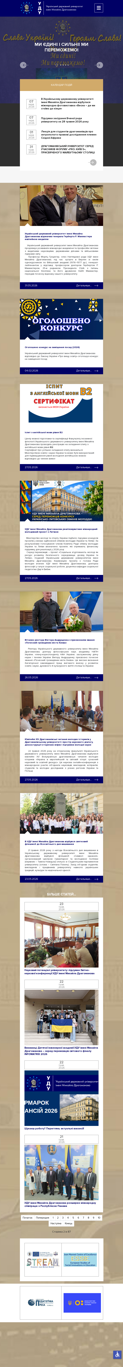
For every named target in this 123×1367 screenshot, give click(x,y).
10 (99, 1217)
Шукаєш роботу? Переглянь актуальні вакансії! (54, 1128)
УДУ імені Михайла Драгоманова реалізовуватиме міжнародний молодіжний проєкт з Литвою (61, 530)
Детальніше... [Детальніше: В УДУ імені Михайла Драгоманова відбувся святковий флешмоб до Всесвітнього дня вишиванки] (87, 879)
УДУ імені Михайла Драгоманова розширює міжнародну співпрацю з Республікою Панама (60, 1204)
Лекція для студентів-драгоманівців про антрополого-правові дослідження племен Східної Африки (68, 134)
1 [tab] (56, 65)
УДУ (39, 7)
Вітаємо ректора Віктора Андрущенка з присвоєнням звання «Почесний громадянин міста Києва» (60, 641)
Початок (27, 1217)
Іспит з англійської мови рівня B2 (44, 432)
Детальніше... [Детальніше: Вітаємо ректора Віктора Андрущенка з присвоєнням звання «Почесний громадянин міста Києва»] (87, 677)
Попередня (42, 1217)
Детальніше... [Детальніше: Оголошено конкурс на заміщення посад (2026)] (87, 370)
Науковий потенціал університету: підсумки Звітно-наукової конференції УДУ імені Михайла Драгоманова (59, 972)
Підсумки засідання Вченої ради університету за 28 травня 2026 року (65, 120)
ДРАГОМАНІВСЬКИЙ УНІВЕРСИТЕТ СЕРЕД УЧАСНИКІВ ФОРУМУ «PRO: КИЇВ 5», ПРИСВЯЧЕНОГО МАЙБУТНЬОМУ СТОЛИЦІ (68, 149)
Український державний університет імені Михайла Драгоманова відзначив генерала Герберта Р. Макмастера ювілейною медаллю (58, 236)
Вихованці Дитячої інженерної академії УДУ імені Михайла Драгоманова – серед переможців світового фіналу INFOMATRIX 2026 (61, 1051)
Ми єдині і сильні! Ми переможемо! (61, 47)
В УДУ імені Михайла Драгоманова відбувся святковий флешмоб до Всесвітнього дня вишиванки (56, 843)
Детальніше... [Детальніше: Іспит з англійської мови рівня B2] (87, 467)
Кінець (68, 1223)
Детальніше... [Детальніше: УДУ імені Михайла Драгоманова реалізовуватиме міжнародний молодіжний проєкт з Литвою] (87, 578)
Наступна (56, 1223)
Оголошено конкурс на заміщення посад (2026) (52, 347)
